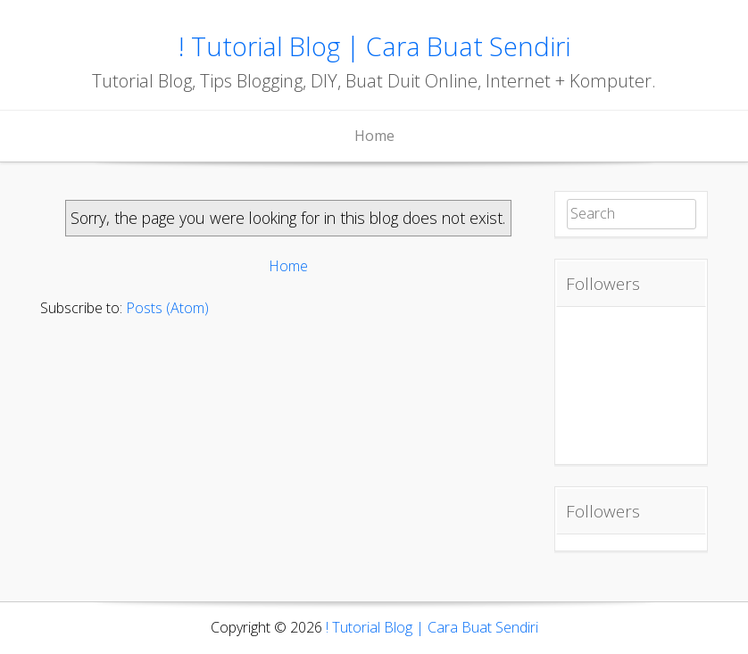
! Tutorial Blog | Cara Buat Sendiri (374, 46)
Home (374, 135)
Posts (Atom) (167, 308)
